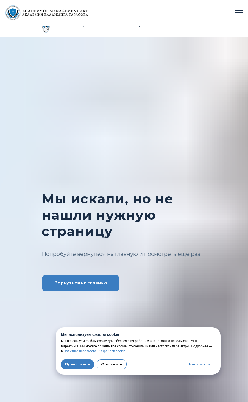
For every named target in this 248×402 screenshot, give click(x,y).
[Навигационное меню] (239, 13)
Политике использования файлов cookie (95, 351)
